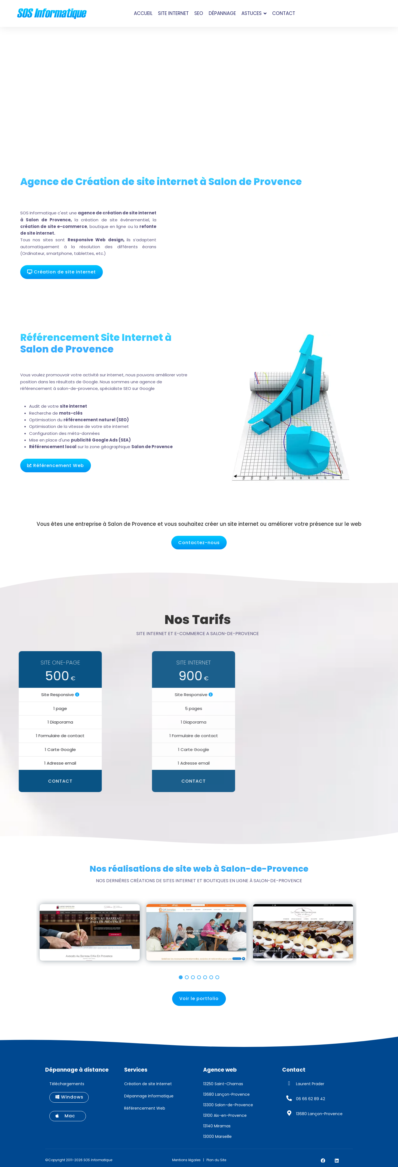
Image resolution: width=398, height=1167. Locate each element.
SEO (198, 13)
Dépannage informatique (149, 1096)
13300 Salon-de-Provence (228, 1105)
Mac (68, 1116)
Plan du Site (216, 1160)
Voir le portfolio (199, 998)
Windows (69, 1097)
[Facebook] (323, 1161)
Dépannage (222, 13)
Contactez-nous (199, 542)
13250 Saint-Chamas (223, 1084)
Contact (283, 13)
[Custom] (350, 1161)
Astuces (251, 13)
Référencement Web (55, 465)
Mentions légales (186, 1160)
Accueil (143, 13)
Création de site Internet (148, 1084)
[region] (199, 935)
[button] (181, 977)
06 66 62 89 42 (310, 1099)
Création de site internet (61, 272)
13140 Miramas (217, 1126)
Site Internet (173, 13)
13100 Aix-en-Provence (225, 1115)
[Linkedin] (337, 1161)
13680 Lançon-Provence (226, 1094)
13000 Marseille (217, 1136)
